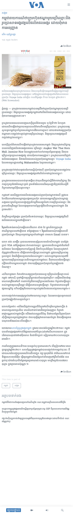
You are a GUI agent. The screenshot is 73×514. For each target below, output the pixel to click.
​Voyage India (63, 159)
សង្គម (4, 13)
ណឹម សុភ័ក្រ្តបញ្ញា (9, 34)
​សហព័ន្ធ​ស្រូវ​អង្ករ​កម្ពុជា (21, 328)
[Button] (65, 46)
